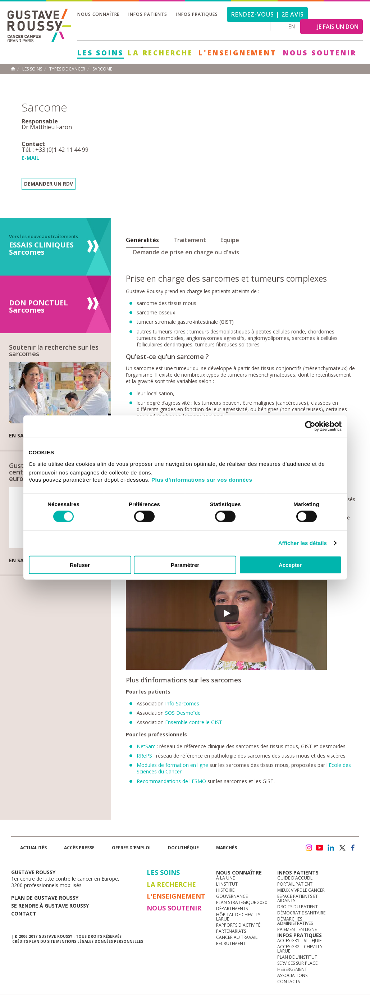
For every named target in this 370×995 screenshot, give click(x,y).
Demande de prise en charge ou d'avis (186, 252)
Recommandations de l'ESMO (171, 781)
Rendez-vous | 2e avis (267, 14)
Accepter (290, 565)
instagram (308, 848)
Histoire (225, 890)
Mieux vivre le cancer (301, 890)
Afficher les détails (302, 543)
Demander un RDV (48, 183)
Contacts (288, 981)
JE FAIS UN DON (337, 27)
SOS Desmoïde (183, 712)
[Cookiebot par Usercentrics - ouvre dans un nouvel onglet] (310, 426)
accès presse (79, 848)
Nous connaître (98, 14)
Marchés (226, 848)
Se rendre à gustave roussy (50, 905)
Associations (292, 975)
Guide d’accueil (294, 878)
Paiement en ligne (297, 929)
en (291, 26)
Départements (232, 908)
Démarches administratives (295, 921)
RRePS (145, 755)
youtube (320, 848)
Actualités (33, 848)
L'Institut (227, 884)
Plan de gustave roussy (44, 897)
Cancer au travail (236, 937)
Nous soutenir (319, 53)
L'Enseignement (237, 53)
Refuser (80, 565)
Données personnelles (119, 941)
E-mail (30, 157)
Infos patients (147, 14)
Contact (23, 913)
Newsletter (283, 851)
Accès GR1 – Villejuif (299, 940)
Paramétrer (185, 565)
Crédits (20, 941)
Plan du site (42, 941)
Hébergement (292, 969)
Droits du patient (297, 907)
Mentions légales (74, 941)
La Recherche (160, 53)
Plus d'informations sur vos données (201, 479)
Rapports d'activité (238, 925)
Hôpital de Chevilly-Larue (239, 917)
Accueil (13, 69)
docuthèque (183, 848)
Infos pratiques (197, 14)
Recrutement (231, 943)
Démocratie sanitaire (301, 913)
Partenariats (231, 931)
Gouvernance (232, 896)
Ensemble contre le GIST (193, 722)
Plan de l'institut (297, 957)
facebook (353, 848)
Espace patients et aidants (297, 898)
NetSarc (146, 746)
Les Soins (100, 53)
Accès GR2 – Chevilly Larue (300, 949)
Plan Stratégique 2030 (241, 902)
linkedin (331, 848)
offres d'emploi (131, 848)
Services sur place (297, 963)
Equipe (229, 240)
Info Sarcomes (182, 703)
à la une (225, 878)
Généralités (142, 240)
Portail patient (294, 884)
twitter (342, 848)
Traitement (189, 240)
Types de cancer (67, 69)
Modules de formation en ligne (172, 765)
